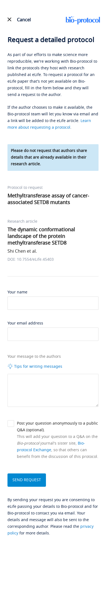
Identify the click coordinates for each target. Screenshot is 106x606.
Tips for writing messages (34, 366)
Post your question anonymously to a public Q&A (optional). (57, 426)
